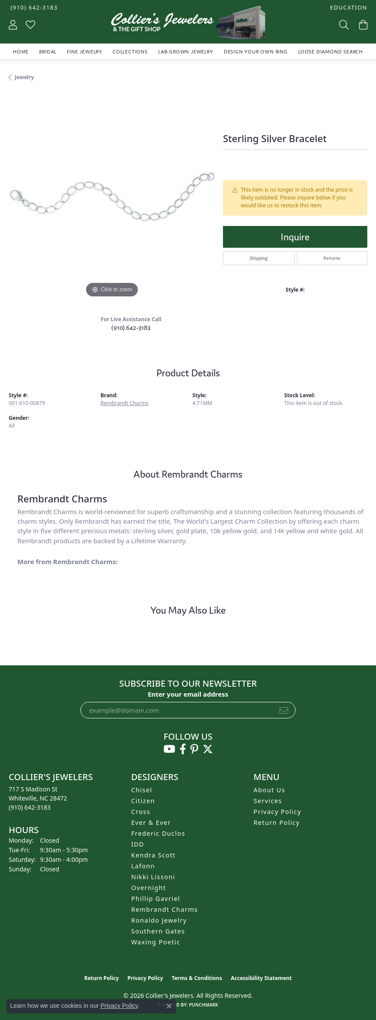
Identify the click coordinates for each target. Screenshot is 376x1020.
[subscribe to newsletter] (284, 710)
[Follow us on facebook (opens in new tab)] (183, 749)
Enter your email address (188, 694)
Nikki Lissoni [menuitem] (153, 877)
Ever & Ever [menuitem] (151, 822)
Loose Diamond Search (330, 52)
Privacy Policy (277, 811)
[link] (33, 7)
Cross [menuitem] (140, 811)
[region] (111, 197)
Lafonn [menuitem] (143, 866)
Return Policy (276, 822)
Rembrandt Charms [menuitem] (164, 909)
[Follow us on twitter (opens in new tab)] (208, 749)
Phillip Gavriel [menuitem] (155, 898)
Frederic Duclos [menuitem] (158, 833)
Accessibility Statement (261, 978)
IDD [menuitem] (137, 844)
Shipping (259, 258)
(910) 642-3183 (130, 327)
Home (21, 52)
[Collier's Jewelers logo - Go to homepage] (188, 24)
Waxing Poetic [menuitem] (155, 942)
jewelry (24, 77)
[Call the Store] (30, 807)
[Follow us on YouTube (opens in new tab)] (169, 749)
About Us (269, 790)
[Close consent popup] (169, 1006)
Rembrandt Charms (124, 403)
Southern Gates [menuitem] (158, 931)
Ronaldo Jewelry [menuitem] (159, 920)
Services (267, 801)
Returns (331, 258)
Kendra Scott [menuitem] (153, 855)
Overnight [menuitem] (148, 888)
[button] (347, 7)
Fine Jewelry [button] (84, 52)
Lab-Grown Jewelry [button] (185, 52)
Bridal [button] (48, 52)
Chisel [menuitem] (142, 790)
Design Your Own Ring (256, 52)
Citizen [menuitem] (143, 801)
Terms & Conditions (197, 978)
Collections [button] (130, 52)
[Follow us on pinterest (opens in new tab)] (194, 749)
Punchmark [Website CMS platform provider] (203, 1005)
